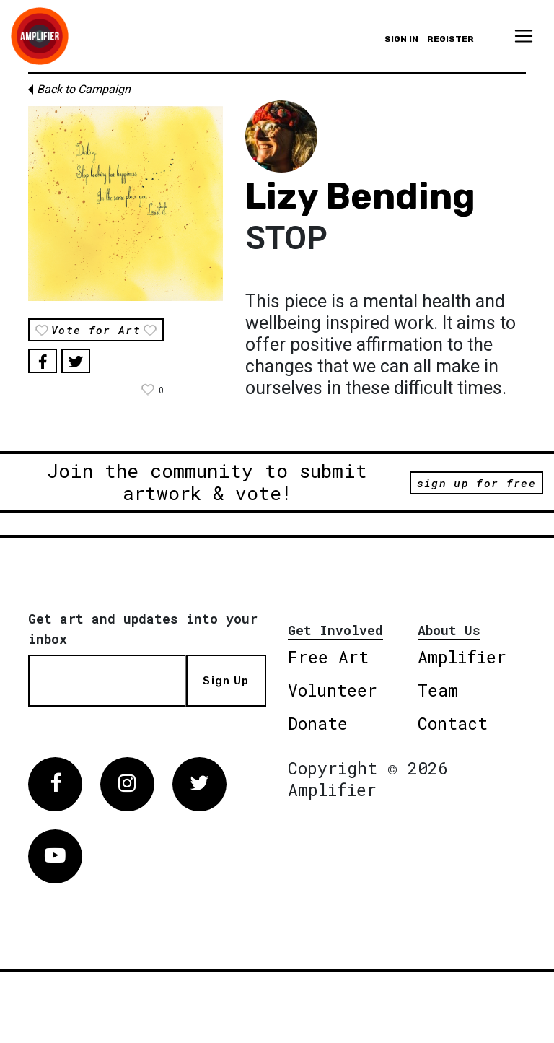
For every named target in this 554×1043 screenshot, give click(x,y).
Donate (318, 723)
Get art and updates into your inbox (143, 628)
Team (438, 690)
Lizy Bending (360, 196)
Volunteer (332, 690)
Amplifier (462, 657)
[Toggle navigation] (523, 36)
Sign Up (226, 680)
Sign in (401, 39)
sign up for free (476, 483)
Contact (453, 723)
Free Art (328, 657)
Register (450, 39)
